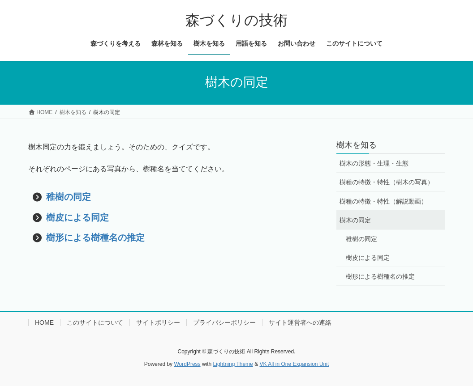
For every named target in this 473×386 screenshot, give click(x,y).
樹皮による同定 (77, 217)
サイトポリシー (158, 322)
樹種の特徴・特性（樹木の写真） (387, 182)
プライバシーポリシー (224, 322)
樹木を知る (356, 144)
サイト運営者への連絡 (300, 322)
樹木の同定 (355, 220)
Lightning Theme (233, 364)
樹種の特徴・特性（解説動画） (383, 201)
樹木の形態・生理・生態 (374, 163)
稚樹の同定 (68, 197)
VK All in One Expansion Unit (294, 364)
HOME (44, 322)
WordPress (187, 364)
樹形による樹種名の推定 (95, 237)
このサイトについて (95, 322)
